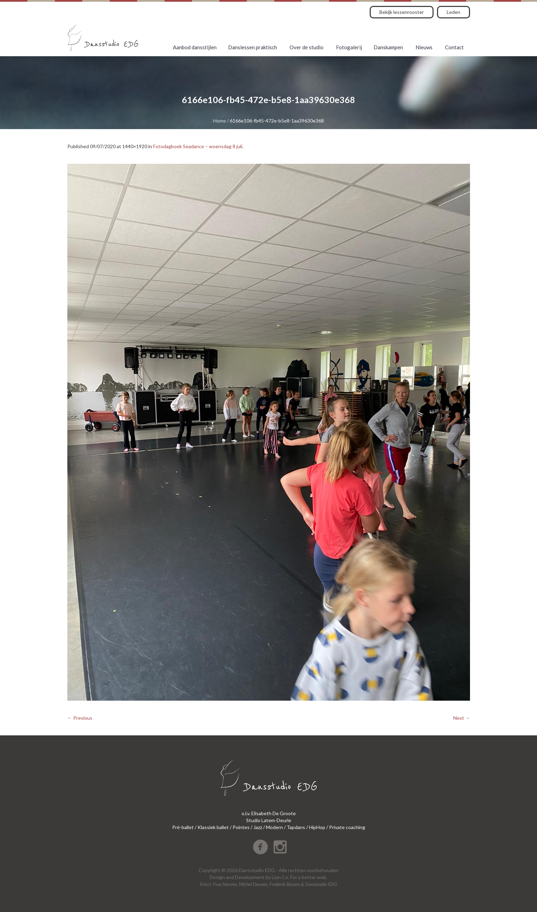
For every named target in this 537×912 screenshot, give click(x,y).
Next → (461, 718)
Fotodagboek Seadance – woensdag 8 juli (197, 146)
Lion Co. (280, 877)
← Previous (79, 718)
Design (217, 877)
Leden (453, 12)
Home (219, 121)
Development (250, 877)
